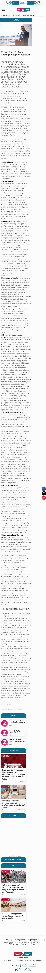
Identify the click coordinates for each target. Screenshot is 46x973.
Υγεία (33, 944)
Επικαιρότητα (19, 940)
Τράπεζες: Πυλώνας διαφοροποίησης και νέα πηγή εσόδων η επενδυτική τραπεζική (13, 804)
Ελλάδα (16, 20)
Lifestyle (25, 942)
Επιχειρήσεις (13, 750)
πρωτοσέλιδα (11, 856)
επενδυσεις (9, 709)
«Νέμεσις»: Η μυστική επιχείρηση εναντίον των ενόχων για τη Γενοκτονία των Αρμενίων (13, 888)
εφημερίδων (18, 856)
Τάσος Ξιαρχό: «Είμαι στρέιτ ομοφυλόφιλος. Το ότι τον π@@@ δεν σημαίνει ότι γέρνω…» (17, 723)
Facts (23, 894)
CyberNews (35, 942)
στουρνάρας (18, 709)
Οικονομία (8, 942)
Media (13, 716)
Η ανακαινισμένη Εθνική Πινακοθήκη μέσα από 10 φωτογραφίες (12, 916)
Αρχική (9, 940)
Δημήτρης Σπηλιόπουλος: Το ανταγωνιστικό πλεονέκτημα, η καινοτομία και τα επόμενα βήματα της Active (13, 774)
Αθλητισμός (14, 944)
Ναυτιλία (24, 944)
